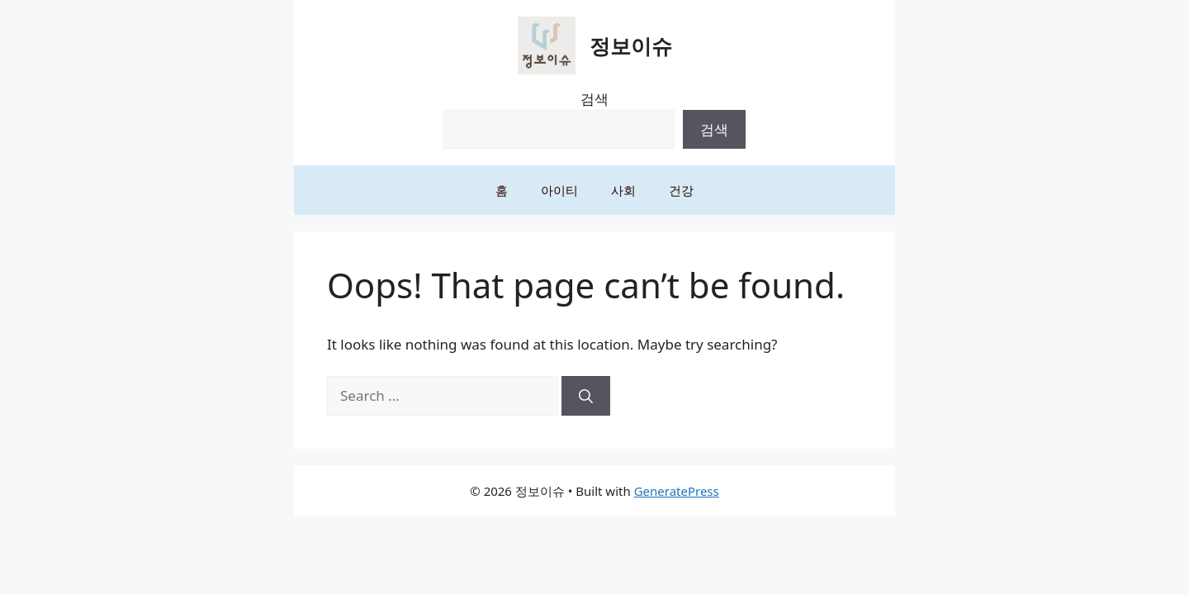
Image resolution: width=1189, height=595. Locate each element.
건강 (681, 190)
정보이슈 (631, 45)
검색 (594, 98)
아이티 (559, 190)
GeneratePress (676, 491)
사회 (623, 190)
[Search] (585, 396)
